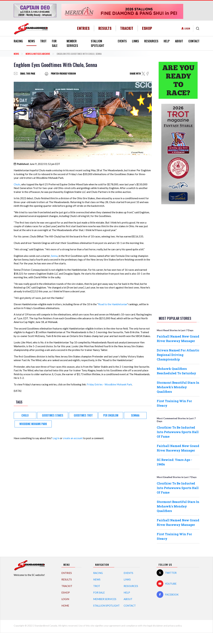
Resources (151, 41)
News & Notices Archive (38, 53)
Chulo (17, 184)
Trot (43, 41)
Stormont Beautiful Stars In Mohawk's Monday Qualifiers (178, 387)
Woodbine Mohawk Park (33, 424)
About (179, 41)
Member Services (72, 43)
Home (65, 605)
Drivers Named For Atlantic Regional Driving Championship (178, 354)
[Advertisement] (178, 259)
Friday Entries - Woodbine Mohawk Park (109, 384)
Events (122, 41)
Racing (18, 41)
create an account (73, 438)
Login (187, 28)
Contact (193, 41)
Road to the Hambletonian (112, 304)
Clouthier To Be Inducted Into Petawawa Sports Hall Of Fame (178, 431)
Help (167, 41)
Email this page (27, 73)
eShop (147, 28)
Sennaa (135, 415)
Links (135, 41)
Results (105, 28)
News (31, 41)
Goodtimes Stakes (52, 415)
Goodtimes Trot (83, 415)
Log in (56, 438)
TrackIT (126, 28)
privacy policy (175, 625)
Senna (54, 255)
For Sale (55, 43)
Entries (83, 28)
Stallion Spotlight (97, 43)
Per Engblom (110, 415)
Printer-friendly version (63, 73)
